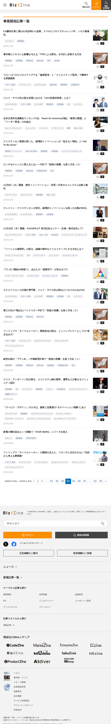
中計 (52, 171)
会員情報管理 (19, 687)
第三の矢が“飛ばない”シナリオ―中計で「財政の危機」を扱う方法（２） (41, 310)
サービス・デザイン (63, 414)
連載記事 (9, 625)
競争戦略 (8, 389)
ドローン (49, 389)
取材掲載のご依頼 (82, 553)
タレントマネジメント (13, 128)
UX (68, 104)
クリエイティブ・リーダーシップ (74, 235)
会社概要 (18, 696)
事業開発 (20, 41)
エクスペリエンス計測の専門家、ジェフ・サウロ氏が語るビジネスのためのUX (44, 290)
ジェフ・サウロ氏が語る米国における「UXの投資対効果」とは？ (37, 98)
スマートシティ (11, 195)
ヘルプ (17, 673)
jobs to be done (31, 151)
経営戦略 (43, 594)
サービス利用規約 (21, 700)
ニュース (10, 567)
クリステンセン (26, 214)
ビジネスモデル (11, 104)
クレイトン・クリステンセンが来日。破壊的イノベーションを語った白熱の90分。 (46, 208)
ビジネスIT (38, 104)
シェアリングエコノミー (78, 389)
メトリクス (78, 104)
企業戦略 (19, 61)
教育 (68, 128)
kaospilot (55, 235)
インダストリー (46, 601)
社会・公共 (78, 128)
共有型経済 (61, 389)
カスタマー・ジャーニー (14, 419)
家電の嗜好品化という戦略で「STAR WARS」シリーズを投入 (35, 432)
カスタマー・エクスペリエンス (38, 419)
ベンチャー (9, 41)
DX (4, 601)
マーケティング (25, 85)
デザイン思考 (10, 85)
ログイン (27, 535)
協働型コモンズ (11, 394)
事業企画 (29, 61)
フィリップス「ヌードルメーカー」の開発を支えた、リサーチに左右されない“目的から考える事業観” (46, 454)
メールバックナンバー (31, 543)
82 (57, 481)
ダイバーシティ (26, 195)
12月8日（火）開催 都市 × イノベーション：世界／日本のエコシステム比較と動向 (45, 187)
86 (79, 481)
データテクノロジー (70, 255)
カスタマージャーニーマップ (42, 414)
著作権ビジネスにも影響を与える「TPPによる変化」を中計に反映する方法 (42, 54)
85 (73, 481)
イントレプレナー (41, 462)
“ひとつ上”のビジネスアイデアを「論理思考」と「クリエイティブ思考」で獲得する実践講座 (45, 77)
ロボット (8, 438)
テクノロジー (45, 607)
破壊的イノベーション (13, 151)
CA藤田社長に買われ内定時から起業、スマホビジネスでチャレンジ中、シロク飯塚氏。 (46, 33)
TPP (48, 61)
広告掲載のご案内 (28, 553)
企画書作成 (75, 85)
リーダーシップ (57, 128)
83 (62, 481)
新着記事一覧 (13, 577)
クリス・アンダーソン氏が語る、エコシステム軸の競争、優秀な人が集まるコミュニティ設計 (45, 381)
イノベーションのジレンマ (71, 151)
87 (84, 481)
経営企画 (40, 61)
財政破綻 (50, 365)
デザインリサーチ (61, 341)
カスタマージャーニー (42, 341)
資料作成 (53, 85)
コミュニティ (30, 128)
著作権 (56, 61)
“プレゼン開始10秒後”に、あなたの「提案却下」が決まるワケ (35, 269)
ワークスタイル (10, 607)
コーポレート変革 (83, 601)
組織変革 (79, 594)
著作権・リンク (20, 677)
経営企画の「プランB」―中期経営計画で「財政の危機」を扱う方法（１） (42, 359)
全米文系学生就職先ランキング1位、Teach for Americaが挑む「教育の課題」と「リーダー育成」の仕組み (44, 120)
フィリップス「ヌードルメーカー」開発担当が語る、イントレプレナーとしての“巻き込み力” (46, 333)
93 (100, 481)
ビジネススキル (40, 85)
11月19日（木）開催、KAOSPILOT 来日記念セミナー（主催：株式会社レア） (44, 228)
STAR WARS (31, 438)
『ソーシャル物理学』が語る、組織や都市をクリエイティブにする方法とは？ (43, 249)
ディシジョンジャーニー (14, 346)
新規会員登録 (81, 535)
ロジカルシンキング (50, 276)
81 (51, 481)
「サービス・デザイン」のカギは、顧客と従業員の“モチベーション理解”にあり (44, 407)
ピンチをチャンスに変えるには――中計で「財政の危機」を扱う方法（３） (42, 164)
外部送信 (18, 710)
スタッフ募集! (20, 682)
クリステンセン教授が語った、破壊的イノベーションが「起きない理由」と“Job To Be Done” (45, 143)
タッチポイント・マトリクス (65, 419)
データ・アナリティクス (14, 255)
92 (95, 481)
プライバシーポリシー (23, 705)
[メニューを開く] (5, 5)
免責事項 (18, 691)
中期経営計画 (42, 171)
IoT (28, 255)
